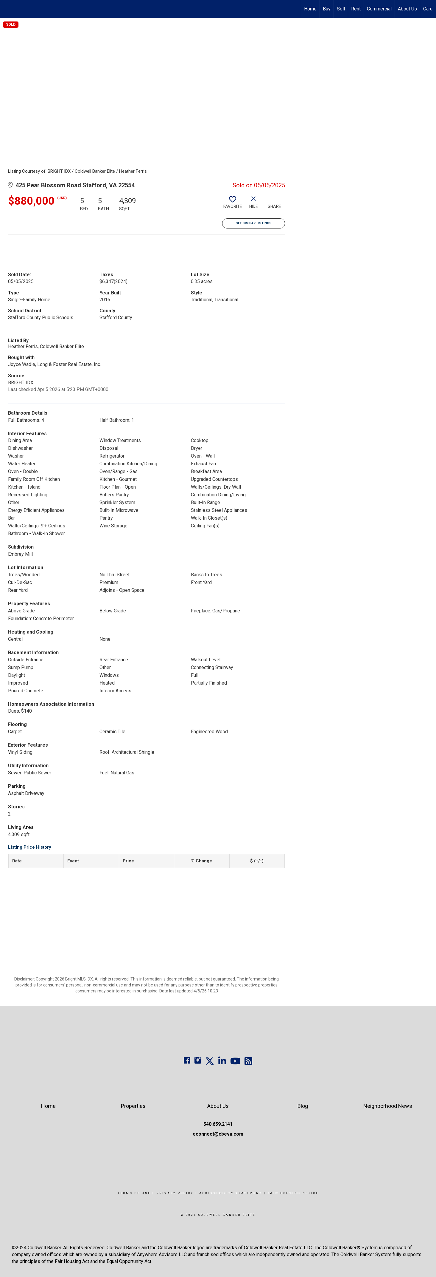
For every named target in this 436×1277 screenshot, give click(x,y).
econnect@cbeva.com (218, 1134)
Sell (341, 9)
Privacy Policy (175, 1193)
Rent (356, 9)
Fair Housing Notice (293, 1193)
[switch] (232, 205)
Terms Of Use (134, 1193)
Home (310, 9)
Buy (327, 9)
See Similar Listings (254, 223)
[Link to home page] (7, 9)
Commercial (379, 9)
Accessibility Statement (230, 1193)
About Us (407, 9)
